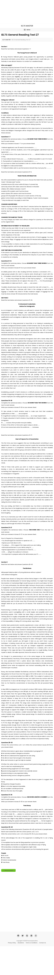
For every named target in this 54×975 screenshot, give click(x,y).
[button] (27, 30)
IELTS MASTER (27, 25)
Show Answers (9, 870)
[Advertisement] (27, 12)
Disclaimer (21, 943)
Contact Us (42, 943)
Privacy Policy (12, 943)
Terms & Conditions (31, 943)
